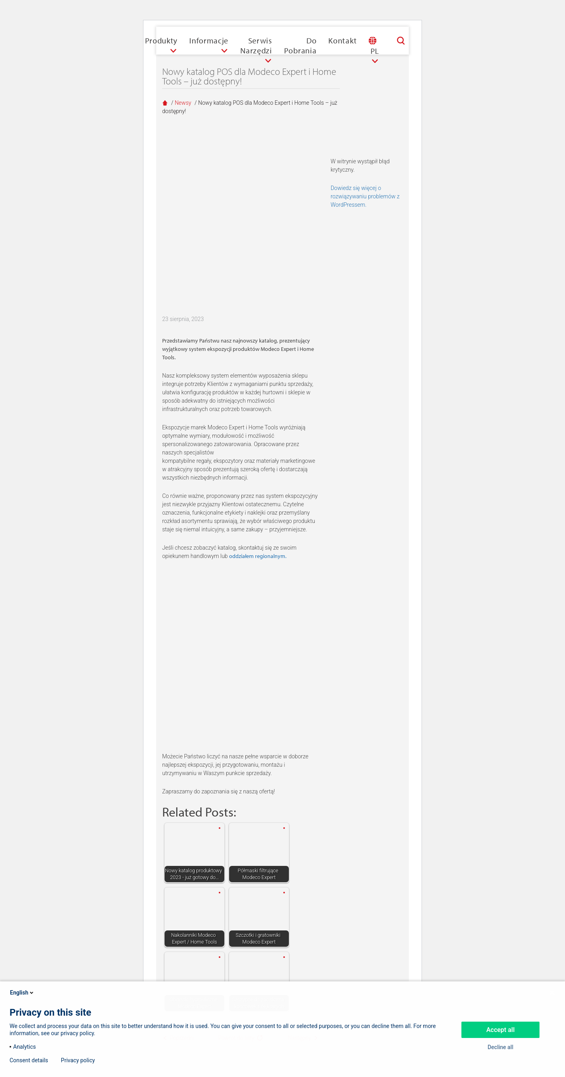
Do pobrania (300, 45)
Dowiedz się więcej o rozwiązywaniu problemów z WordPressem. (365, 196)
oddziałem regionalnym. (257, 556)
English (22, 992)
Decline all (501, 1047)
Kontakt (342, 40)
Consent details (29, 1060)
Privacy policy (78, 1060)
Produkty (161, 40)
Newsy (183, 103)
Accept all (500, 1030)
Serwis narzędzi (256, 45)
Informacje (208, 40)
